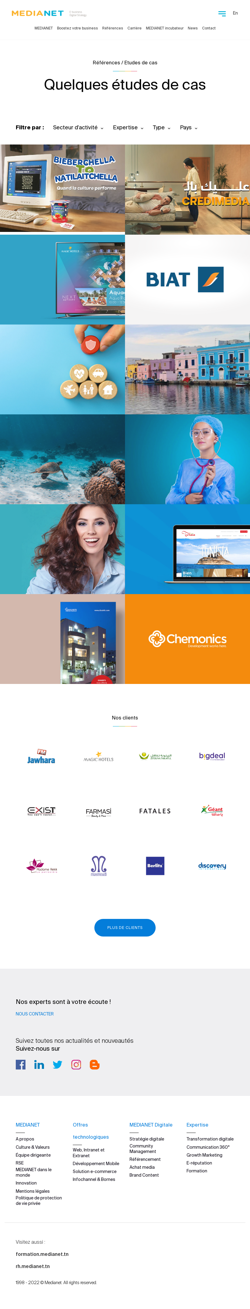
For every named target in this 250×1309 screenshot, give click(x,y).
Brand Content (144, 1175)
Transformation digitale (210, 1139)
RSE (20, 1162)
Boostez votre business (77, 28)
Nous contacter (35, 1013)
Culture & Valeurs (33, 1146)
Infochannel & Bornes (94, 1179)
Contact (209, 28)
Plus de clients (125, 928)
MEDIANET (44, 28)
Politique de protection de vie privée (39, 1200)
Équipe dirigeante (33, 1154)
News (193, 28)
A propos (25, 1139)
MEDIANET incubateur (165, 28)
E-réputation (199, 1162)
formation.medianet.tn (42, 1254)
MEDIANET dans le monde (34, 1172)
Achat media (142, 1166)
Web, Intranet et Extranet (89, 1153)
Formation (197, 1170)
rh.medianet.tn (33, 1266)
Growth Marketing (204, 1154)
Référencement (145, 1159)
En (235, 13)
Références (112, 28)
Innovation (26, 1183)
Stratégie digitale (147, 1139)
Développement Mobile (96, 1163)
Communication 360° (208, 1146)
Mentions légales (33, 1190)
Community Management (143, 1148)
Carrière (134, 28)
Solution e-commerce (95, 1171)
